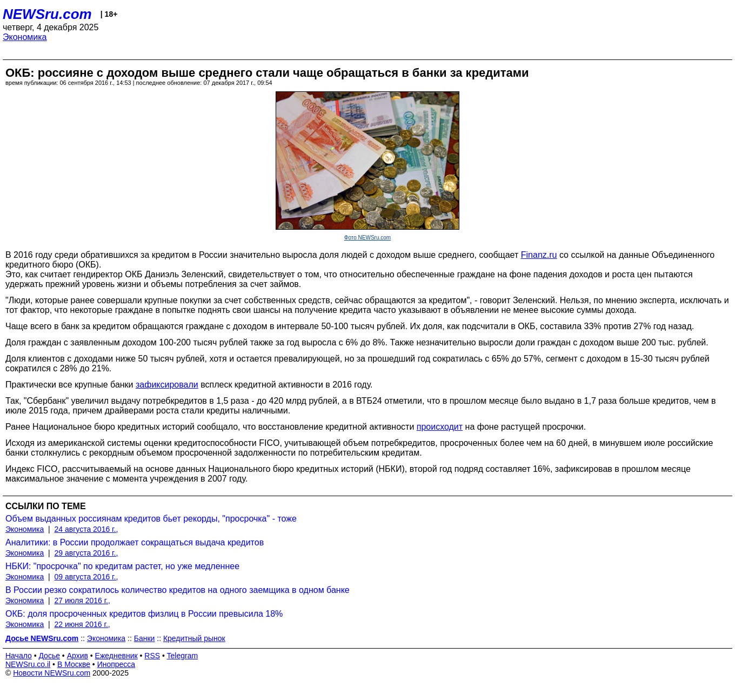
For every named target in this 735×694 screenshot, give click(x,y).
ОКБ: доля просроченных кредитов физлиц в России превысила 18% (144, 613)
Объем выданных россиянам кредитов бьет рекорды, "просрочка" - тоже (151, 518)
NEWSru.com (47, 14)
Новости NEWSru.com (51, 673)
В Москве (73, 664)
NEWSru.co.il (27, 664)
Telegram (182, 655)
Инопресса (116, 664)
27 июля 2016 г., (82, 600)
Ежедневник (116, 655)
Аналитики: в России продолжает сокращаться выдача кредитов (134, 542)
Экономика (25, 37)
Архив (77, 655)
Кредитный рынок (194, 638)
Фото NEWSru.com (367, 238)
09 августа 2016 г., (86, 576)
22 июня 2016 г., (82, 624)
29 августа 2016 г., (86, 553)
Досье (49, 655)
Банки (144, 638)
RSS (152, 655)
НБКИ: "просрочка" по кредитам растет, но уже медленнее (122, 566)
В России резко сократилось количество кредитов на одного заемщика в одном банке (177, 590)
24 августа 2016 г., (86, 529)
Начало (18, 655)
